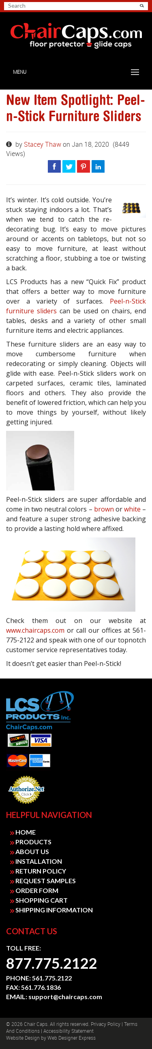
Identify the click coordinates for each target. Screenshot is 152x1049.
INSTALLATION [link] (36, 861)
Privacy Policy (105, 1024)
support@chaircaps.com (65, 996)
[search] (39, 5)
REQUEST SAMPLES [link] (43, 880)
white (132, 509)
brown (104, 509)
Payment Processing (26, 806)
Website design (23, 1038)
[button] (142, 5)
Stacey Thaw (43, 144)
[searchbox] (36, 5)
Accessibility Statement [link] (68, 1031)
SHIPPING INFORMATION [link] (51, 910)
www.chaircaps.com (35, 630)
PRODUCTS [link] (30, 842)
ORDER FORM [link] (34, 890)
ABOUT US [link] (29, 851)
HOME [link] (23, 832)
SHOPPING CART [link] (39, 900)
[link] (76, 36)
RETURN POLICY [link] (38, 871)
